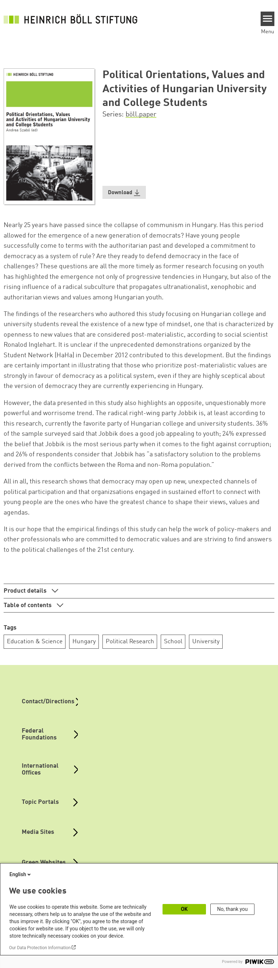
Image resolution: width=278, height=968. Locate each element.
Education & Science (35, 642)
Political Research (130, 642)
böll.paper (141, 114)
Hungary (84, 642)
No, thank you (232, 909)
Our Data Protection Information (40, 947)
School (173, 642)
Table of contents (28, 605)
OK (184, 909)
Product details (26, 591)
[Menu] (268, 19)
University (206, 642)
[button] (124, 192)
